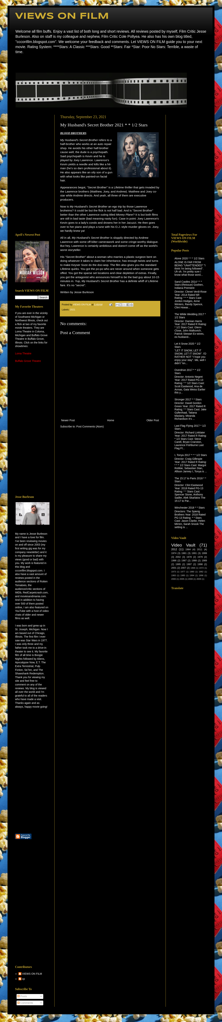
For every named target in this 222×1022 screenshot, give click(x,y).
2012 (174, 549)
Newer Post (68, 420)
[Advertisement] (32, 171)
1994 (192, 575)
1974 (173, 553)
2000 (173, 579)
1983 (173, 575)
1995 (178, 564)
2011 (199, 549)
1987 (184, 560)
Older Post (153, 420)
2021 (72, 309)
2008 (190, 579)
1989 (204, 560)
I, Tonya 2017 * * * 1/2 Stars (191, 455)
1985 (182, 575)
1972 (201, 568)
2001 (173, 568)
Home (16, 62)
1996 (201, 575)
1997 (189, 564)
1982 (201, 572)
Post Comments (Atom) (90, 426)
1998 (200, 564)
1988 (194, 560)
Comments (25, 1002)
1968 (192, 568)
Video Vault (183, 545)
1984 (188, 549)
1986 (173, 560)
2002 (178, 557)
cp (23, 978)
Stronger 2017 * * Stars (188, 399)
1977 (182, 572)
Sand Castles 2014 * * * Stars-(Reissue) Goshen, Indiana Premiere (189, 285)
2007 (183, 568)
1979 (200, 557)
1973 (173, 572)
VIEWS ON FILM (62, 16)
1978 (189, 557)
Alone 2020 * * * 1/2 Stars (190, 258)
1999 (204, 553)
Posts (22, 996)
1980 (192, 572)
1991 (194, 553)
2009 (198, 579)
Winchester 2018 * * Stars (190, 507)
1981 (184, 553)
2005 (182, 579)
